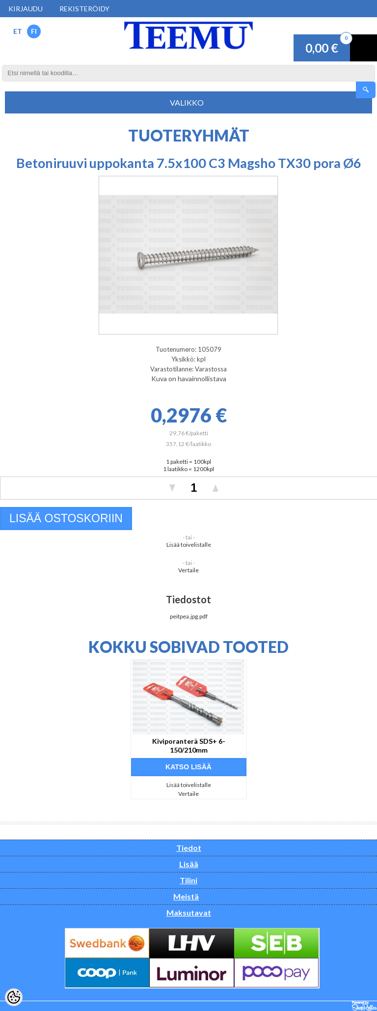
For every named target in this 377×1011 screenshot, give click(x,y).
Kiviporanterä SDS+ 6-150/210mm (188, 745)
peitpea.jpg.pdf (189, 616)
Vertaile (188, 570)
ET (17, 31)
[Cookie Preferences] (14, 997)
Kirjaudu (25, 8)
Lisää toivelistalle (188, 544)
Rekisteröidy (84, 8)
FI (34, 31)
